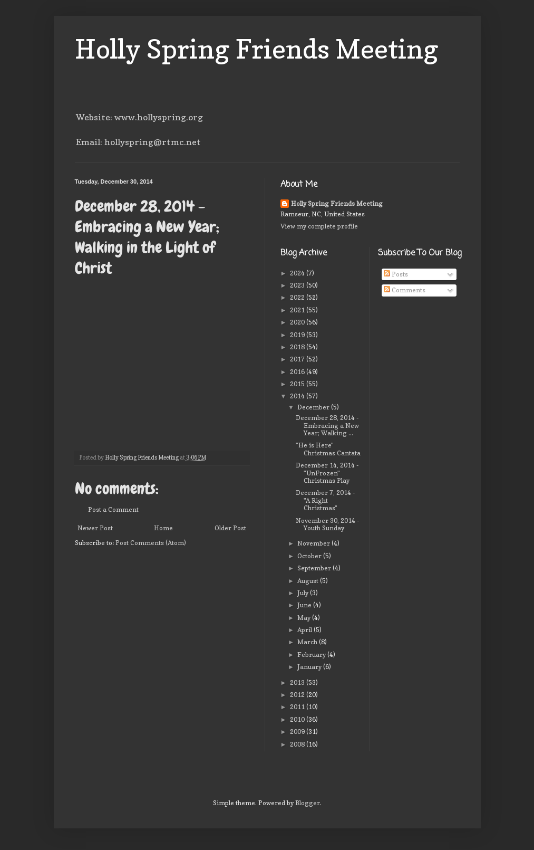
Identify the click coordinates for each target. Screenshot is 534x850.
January (310, 667)
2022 (298, 297)
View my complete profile (319, 226)
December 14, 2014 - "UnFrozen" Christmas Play (327, 472)
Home (163, 528)
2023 (298, 285)
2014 (298, 396)
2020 (298, 322)
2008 (298, 744)
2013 (298, 682)
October (310, 556)
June (305, 605)
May (304, 618)
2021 (298, 310)
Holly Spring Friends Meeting (257, 49)
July (303, 593)
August (308, 581)
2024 (298, 273)
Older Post (230, 528)
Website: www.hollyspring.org (139, 117)
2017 (298, 359)
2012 (298, 695)
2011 (298, 707)
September (315, 568)
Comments (404, 290)
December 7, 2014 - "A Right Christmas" (325, 500)
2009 (298, 732)
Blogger (307, 803)
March (308, 642)
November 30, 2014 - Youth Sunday (327, 524)
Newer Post (95, 528)
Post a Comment (113, 509)
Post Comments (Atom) (150, 543)
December (314, 407)
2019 (298, 335)
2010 (298, 719)
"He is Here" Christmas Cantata (328, 448)
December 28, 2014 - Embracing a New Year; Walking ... (327, 425)
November (314, 543)
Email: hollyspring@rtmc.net (138, 142)
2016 (298, 372)
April (305, 630)
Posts (396, 274)
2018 (298, 347)
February (312, 654)
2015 (298, 384)
